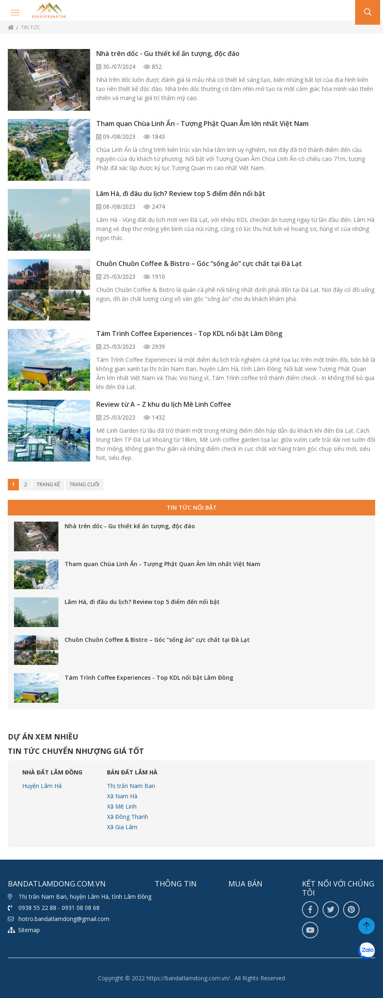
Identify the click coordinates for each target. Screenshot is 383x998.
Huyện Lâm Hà (42, 786)
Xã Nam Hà (122, 796)
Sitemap (29, 930)
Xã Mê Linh (122, 806)
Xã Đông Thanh (127, 817)
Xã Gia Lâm (122, 827)
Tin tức (30, 27)
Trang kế (48, 484)
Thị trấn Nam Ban (131, 786)
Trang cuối (84, 484)
